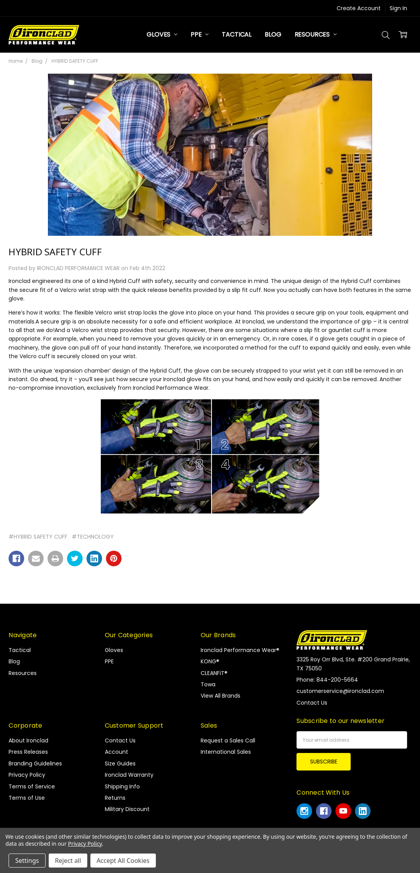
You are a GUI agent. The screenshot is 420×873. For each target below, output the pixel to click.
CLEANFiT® (214, 673)
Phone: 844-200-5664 (327, 680)
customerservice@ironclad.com (340, 691)
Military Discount (127, 809)
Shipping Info (122, 786)
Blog (273, 34)
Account (116, 752)
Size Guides (120, 763)
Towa (208, 684)
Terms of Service (32, 786)
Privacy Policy (27, 775)
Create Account (359, 8)
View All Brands (220, 696)
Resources (316, 34)
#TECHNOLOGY (93, 537)
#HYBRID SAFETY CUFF (38, 537)
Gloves (161, 34)
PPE (199, 34)
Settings (27, 860)
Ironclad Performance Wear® (240, 650)
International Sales (226, 752)
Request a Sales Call (228, 740)
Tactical (236, 34)
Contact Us (120, 740)
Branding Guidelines (35, 763)
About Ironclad (28, 740)
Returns (115, 798)
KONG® (210, 661)
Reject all (68, 860)
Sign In (398, 8)
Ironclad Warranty (129, 775)
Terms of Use (27, 798)
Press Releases (28, 752)
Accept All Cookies (123, 860)
